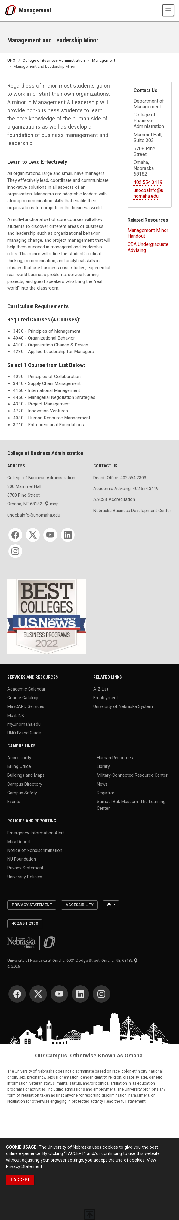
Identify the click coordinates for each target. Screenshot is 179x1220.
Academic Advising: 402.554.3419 (126, 488)
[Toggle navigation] (168, 10)
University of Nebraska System (123, 706)
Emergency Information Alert (35, 832)
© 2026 (14, 966)
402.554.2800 (25, 923)
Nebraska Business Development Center (132, 510)
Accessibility (19, 757)
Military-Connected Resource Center (132, 775)
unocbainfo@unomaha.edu (148, 193)
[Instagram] (15, 551)
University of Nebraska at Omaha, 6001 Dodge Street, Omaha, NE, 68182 (72, 960)
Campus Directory (24, 784)
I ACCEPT (20, 1179)
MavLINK (15, 715)
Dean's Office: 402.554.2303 (119, 477)
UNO (11, 60)
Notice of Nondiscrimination (34, 850)
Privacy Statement (25, 868)
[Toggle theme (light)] (111, 904)
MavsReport (19, 841)
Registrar (105, 792)
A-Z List (100, 689)
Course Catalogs (23, 697)
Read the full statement (125, 1101)
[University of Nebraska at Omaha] (12, 10)
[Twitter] (33, 535)
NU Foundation (21, 859)
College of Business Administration (54, 60)
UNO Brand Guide (24, 733)
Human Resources (115, 757)
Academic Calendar (26, 689)
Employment (105, 697)
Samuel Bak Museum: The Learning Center (131, 805)
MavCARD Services (25, 706)
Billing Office (19, 766)
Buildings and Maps (26, 775)
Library (103, 766)
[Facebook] (15, 535)
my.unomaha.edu (24, 724)
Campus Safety (22, 792)
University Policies (24, 876)
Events (13, 801)
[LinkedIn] (68, 535)
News (102, 784)
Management (35, 10)
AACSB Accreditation (114, 499)
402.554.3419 (148, 182)
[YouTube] (50, 535)
